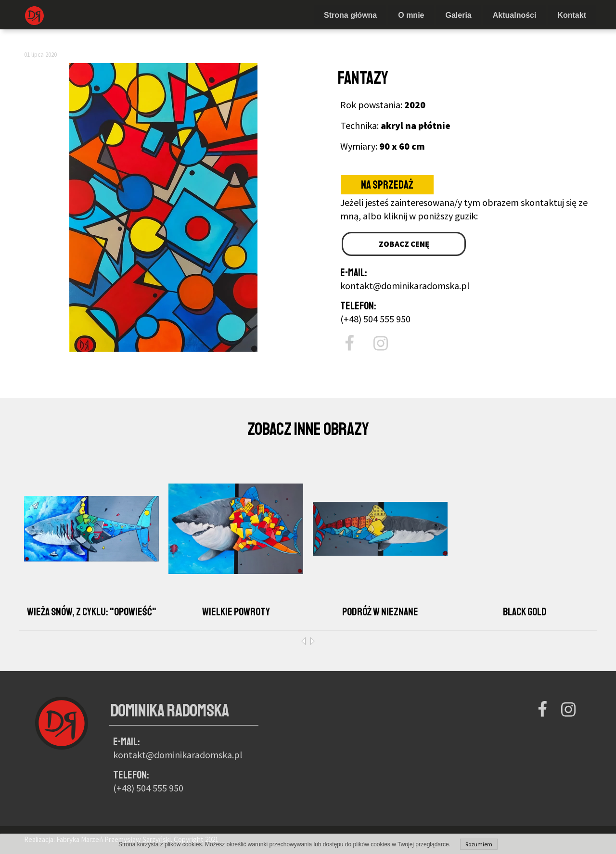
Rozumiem (478, 844)
